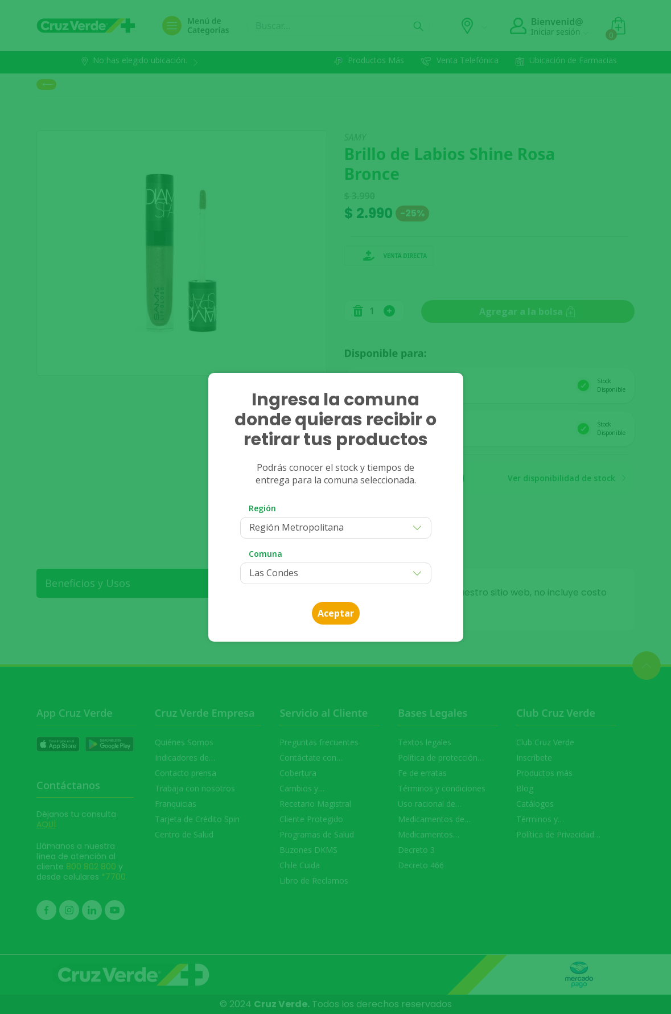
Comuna (265, 553)
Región (262, 508)
